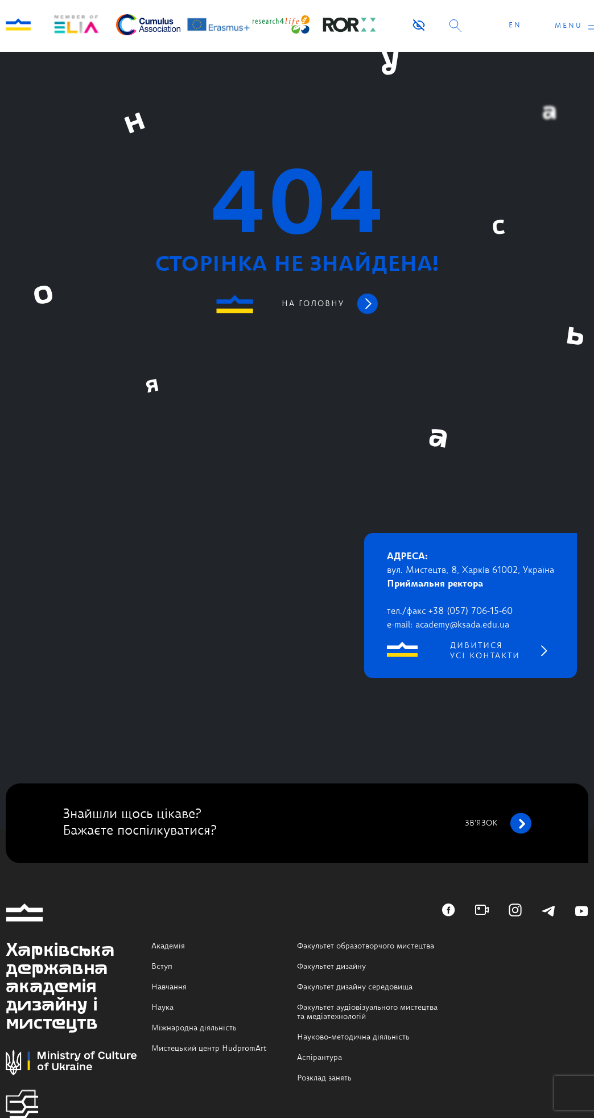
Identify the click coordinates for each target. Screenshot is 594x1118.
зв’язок (498, 823)
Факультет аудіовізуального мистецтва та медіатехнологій (367, 1012)
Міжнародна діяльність (194, 1028)
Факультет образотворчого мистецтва (365, 946)
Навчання (169, 987)
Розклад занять (324, 1078)
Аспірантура (319, 1058)
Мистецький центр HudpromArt (209, 1049)
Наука (162, 1008)
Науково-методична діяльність (353, 1037)
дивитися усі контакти (485, 651)
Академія (168, 946)
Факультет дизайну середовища (354, 987)
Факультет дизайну (331, 967)
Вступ (161, 967)
